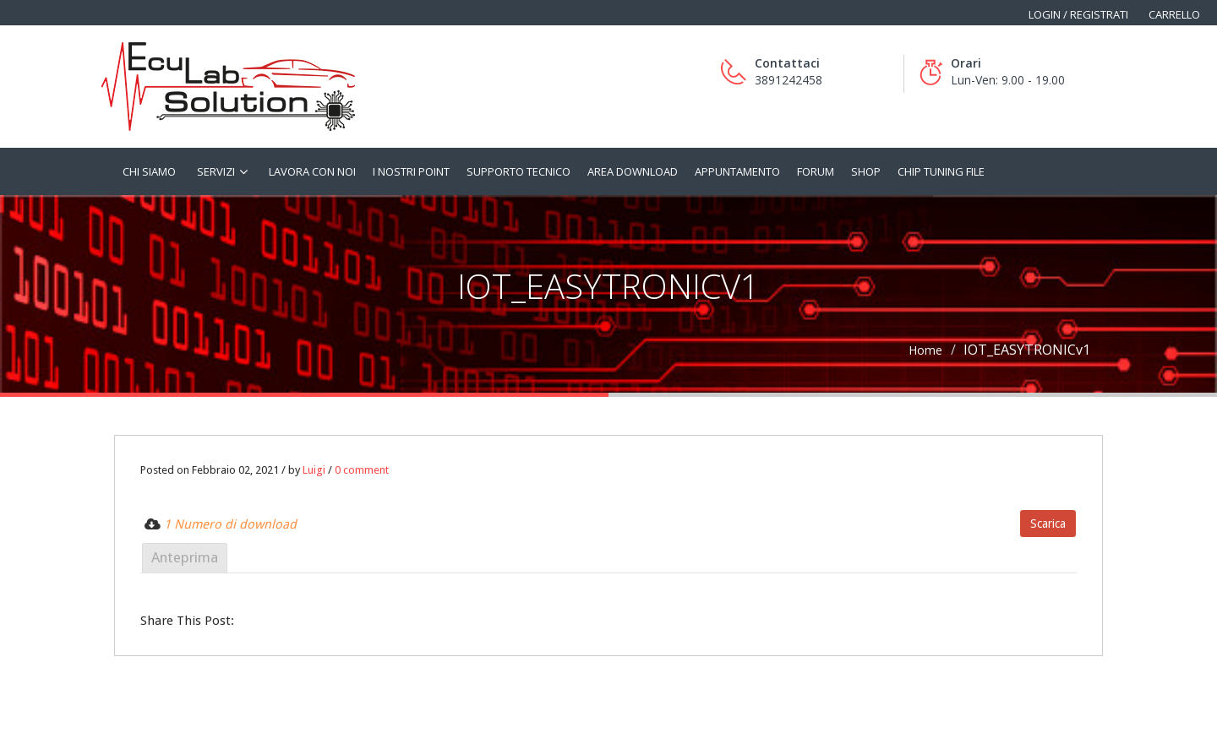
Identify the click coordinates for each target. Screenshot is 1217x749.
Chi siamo (149, 171)
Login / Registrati (1078, 14)
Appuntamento (737, 171)
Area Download (632, 171)
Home (925, 350)
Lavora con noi (312, 171)
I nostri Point (411, 171)
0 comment (362, 470)
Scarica (1048, 523)
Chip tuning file (941, 171)
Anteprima (184, 557)
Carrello (1174, 14)
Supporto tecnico (518, 171)
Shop (866, 171)
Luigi (314, 470)
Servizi (216, 171)
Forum (815, 171)
